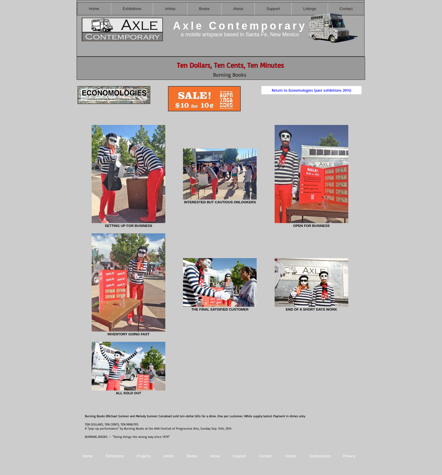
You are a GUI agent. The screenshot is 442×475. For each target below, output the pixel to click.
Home (88, 456)
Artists (168, 456)
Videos (291, 456)
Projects (144, 456)
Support (239, 456)
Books (192, 456)
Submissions (320, 456)
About (215, 456)
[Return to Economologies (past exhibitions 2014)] (311, 90)
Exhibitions (114, 456)
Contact (266, 456)
